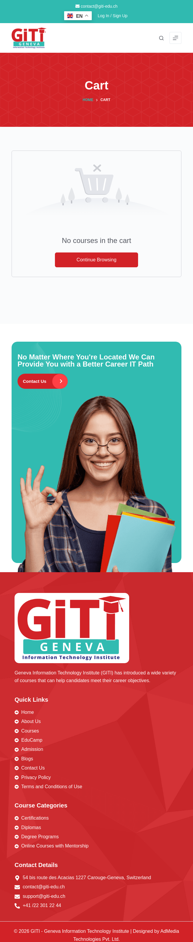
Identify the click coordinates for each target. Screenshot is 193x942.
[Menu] (175, 38)
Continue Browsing (96, 259)
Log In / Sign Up (112, 15)
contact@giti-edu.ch (96, 6)
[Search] (161, 38)
